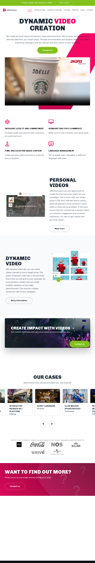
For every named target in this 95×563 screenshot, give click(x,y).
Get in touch (64, 3)
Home (30, 10)
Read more (60, 229)
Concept (67, 10)
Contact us (47, 50)
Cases (82, 10)
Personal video (40, 10)
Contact (90, 10)
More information (19, 301)
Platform (75, 10)
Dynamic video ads (54, 10)
